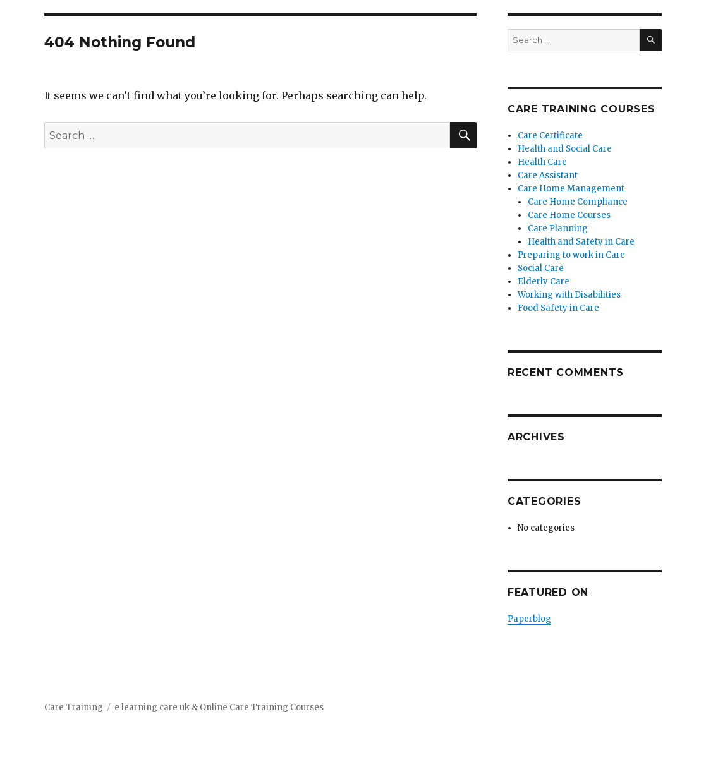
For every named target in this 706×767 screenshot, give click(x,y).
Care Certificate (550, 135)
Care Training (73, 707)
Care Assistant (548, 175)
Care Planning (558, 228)
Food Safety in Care (558, 308)
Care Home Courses (569, 215)
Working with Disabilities (569, 294)
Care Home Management (571, 188)
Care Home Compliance (578, 201)
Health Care (542, 162)
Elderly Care (543, 281)
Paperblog (529, 618)
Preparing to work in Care (571, 255)
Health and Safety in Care (581, 241)
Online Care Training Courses (262, 707)
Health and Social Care (565, 148)
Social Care (541, 268)
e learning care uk (152, 707)
